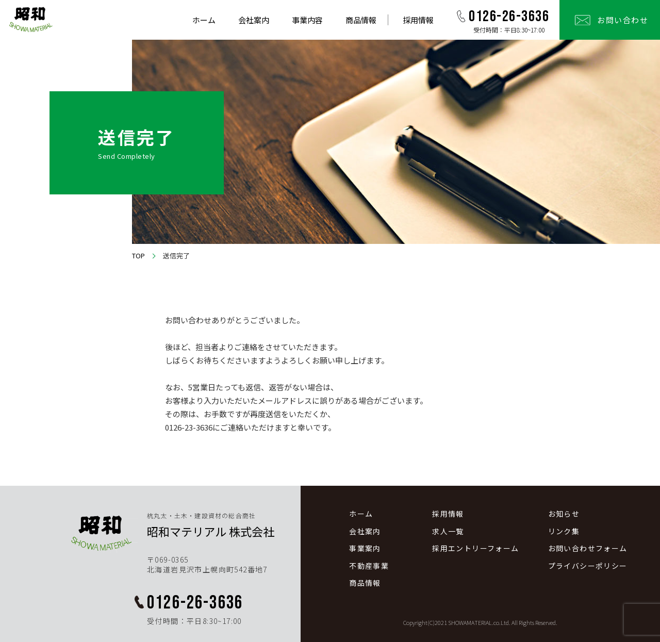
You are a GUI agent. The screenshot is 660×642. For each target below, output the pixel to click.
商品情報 (360, 19)
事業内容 (307, 19)
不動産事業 (369, 566)
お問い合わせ (622, 19)
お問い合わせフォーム (588, 548)
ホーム (204, 19)
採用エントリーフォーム (475, 548)
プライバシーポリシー (588, 566)
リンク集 (564, 531)
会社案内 (253, 19)
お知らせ (564, 514)
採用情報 (418, 19)
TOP (138, 255)
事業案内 (365, 548)
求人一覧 (448, 531)
